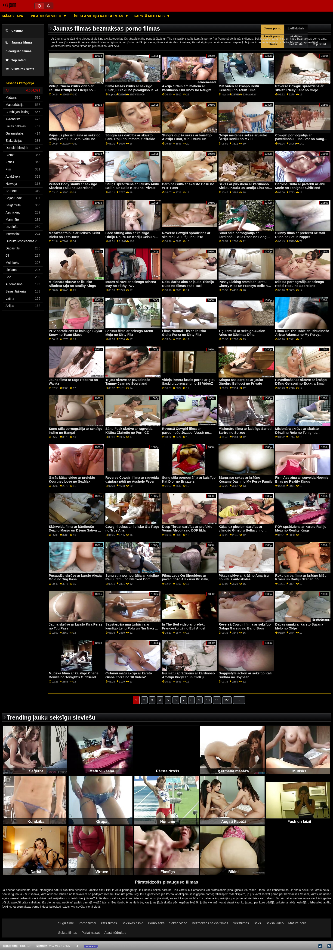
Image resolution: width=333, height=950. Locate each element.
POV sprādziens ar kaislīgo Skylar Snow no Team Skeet (75, 333)
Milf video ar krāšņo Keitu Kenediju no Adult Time (239, 88)
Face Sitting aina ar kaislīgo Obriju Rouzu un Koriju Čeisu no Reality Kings (131, 236)
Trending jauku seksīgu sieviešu (51, 717)
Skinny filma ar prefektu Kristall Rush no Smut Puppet (300, 235)
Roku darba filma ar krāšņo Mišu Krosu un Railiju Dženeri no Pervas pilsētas (301, 579)
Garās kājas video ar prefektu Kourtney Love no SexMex (72, 479)
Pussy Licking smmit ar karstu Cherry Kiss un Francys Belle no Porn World (244, 285)
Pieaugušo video (46, 16)
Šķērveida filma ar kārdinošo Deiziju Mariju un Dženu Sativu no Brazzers (75, 530)
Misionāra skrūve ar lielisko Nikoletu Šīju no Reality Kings (72, 284)
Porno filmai (87, 923)
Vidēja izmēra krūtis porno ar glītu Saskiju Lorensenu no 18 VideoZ (189, 382)
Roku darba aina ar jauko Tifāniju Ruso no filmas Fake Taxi (188, 284)
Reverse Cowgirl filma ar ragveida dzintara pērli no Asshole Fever (132, 479)
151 (227, 700)
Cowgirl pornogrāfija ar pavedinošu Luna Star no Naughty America (302, 139)
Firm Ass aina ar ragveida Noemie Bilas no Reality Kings (301, 479)
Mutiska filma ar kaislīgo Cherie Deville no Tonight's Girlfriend (74, 675)
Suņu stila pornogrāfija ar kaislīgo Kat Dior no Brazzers (189, 479)
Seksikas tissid (132, 923)
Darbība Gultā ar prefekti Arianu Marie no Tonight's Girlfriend (300, 186)
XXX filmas (109, 923)
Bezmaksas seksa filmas (210, 923)
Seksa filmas (67, 932)
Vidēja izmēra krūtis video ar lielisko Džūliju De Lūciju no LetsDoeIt (71, 90)
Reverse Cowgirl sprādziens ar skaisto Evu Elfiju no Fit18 (186, 235)
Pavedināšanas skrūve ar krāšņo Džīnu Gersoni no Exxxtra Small (301, 382)
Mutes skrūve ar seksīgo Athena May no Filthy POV (130, 284)
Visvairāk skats (20, 69)
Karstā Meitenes (150, 16)
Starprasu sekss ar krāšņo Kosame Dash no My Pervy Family (245, 479)
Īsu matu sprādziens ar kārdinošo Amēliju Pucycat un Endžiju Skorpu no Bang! (188, 677)
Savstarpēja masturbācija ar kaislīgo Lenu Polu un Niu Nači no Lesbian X (132, 628)
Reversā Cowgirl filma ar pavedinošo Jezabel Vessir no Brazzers (185, 432)
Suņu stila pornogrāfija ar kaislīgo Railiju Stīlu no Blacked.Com (132, 577)
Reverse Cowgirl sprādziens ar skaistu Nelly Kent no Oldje (299, 88)
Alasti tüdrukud (115, 932)
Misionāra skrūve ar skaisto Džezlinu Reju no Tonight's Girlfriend (297, 432)
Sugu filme (66, 923)
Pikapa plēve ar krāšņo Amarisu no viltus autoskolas (244, 577)
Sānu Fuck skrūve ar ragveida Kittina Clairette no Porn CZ (129, 430)
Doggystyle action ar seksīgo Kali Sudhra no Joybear (245, 675)
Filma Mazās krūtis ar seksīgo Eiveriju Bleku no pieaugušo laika (131, 88)
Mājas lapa (12, 16)
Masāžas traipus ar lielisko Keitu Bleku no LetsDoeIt (74, 235)
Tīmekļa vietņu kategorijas (98, 16)
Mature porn (297, 923)
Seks (257, 923)
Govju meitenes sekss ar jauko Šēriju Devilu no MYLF (243, 137)
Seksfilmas (241, 923)
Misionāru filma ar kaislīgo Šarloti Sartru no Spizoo (245, 430)
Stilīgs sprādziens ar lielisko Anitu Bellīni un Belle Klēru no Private (132, 186)
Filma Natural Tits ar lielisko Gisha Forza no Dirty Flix (184, 333)
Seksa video (178, 923)
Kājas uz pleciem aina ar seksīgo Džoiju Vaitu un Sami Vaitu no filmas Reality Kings (74, 139)
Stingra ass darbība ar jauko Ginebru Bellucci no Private (241, 382)
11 (217, 700)
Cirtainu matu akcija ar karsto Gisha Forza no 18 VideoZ (128, 675)
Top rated (16, 60)
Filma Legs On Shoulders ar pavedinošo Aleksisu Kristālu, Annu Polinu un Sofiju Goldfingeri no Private (189, 581)
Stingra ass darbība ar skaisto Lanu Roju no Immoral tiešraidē (130, 137)
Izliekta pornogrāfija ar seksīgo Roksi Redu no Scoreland (299, 284)
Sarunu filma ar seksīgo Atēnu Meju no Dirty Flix (129, 333)
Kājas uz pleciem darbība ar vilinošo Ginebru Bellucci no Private (241, 530)
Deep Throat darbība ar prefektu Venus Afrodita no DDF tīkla (187, 528)
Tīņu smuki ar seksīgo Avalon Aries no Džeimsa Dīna (242, 333)
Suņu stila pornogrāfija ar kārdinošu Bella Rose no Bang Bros (242, 236)
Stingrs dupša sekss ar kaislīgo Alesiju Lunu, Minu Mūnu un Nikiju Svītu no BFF (187, 139)
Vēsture (14, 31)
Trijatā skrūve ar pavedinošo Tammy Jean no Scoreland (127, 382)
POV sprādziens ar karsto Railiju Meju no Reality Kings (300, 528)
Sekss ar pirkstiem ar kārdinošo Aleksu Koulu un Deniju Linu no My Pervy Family (244, 188)
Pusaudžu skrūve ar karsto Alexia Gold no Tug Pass (75, 577)
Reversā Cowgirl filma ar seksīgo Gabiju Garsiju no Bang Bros (245, 626)
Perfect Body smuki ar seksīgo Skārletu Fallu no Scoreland (73, 186)
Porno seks (156, 923)
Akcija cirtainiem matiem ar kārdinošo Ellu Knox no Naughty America (187, 90)
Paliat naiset (91, 932)
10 (208, 700)
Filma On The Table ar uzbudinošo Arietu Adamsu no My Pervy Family (302, 334)
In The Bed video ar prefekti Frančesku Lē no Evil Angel (184, 626)
